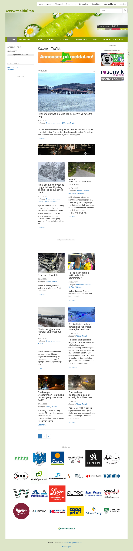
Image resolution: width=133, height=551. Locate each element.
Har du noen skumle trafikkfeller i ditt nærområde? (78, 275)
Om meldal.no (110, 4)
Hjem (12, 40)
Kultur (50, 40)
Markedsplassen (45, 4)
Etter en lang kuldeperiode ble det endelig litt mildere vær (80, 395)
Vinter (40, 202)
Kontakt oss (96, 4)
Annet (95, 40)
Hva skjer (12, 51)
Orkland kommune (53, 123)
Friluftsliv (64, 40)
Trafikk (72, 123)
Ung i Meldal (81, 40)
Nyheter (42, 71)
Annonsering (71, 4)
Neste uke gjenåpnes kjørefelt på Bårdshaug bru (49, 332)
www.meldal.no (19, 10)
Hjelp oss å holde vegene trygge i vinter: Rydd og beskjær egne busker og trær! (51, 188)
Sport (39, 40)
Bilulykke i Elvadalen (48, 275)
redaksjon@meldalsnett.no (74, 543)
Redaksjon (66, 546)
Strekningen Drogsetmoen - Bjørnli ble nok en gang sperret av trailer (51, 396)
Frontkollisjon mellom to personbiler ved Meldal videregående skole (80, 327)
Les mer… (42, 139)
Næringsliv (25, 40)
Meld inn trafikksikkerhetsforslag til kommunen (81, 182)
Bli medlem (83, 4)
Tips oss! (59, 4)
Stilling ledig (14, 47)
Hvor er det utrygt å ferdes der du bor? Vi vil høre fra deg (65, 115)
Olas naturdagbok (113, 40)
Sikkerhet (65, 123)
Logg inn (122, 4)
